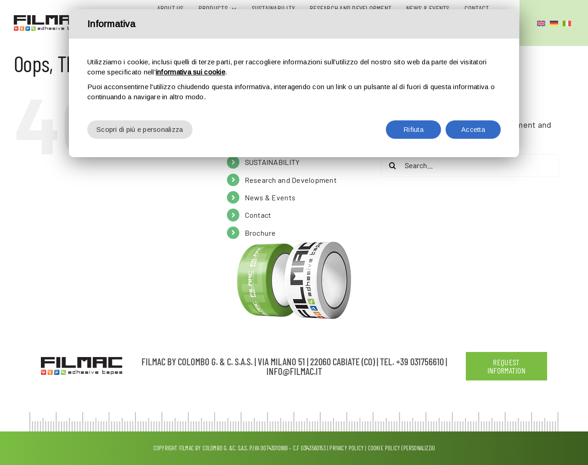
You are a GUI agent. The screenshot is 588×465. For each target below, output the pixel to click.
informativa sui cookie (190, 47)
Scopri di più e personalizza (139, 104)
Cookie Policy (384, 448)
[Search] (392, 165)
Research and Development (291, 180)
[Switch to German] (554, 23)
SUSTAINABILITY (272, 162)
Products (260, 144)
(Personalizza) (418, 448)
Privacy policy (346, 448)
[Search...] (470, 165)
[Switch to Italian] (566, 23)
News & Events (270, 197)
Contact (258, 214)
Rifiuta (413, 104)
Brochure (260, 232)
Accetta (473, 104)
